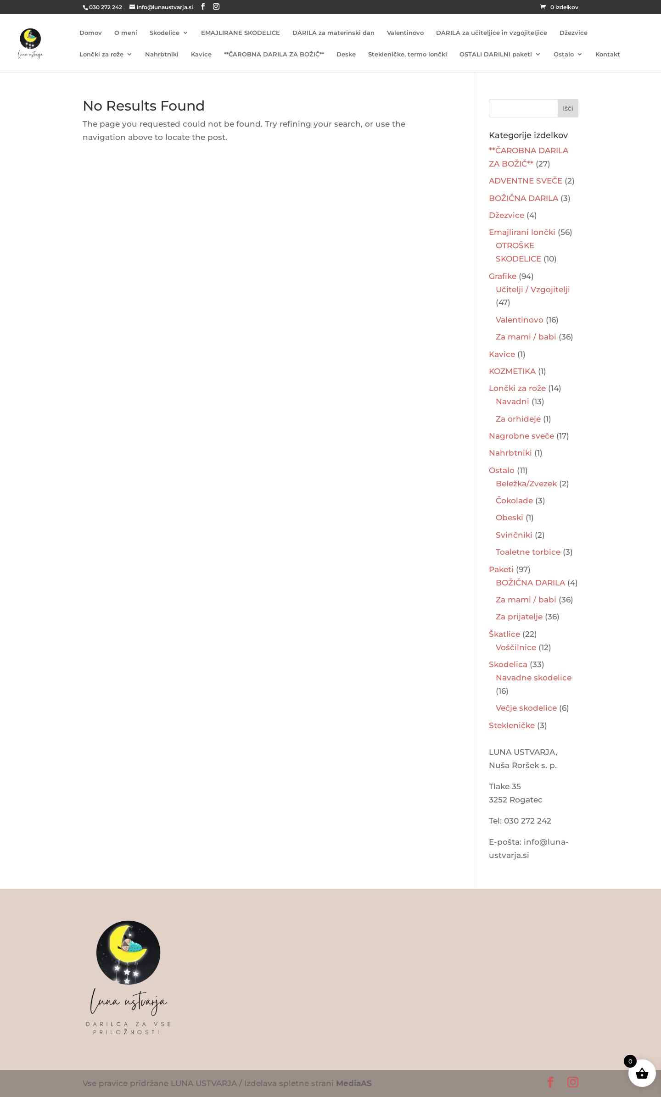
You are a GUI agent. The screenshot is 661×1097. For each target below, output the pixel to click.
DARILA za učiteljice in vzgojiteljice (491, 32)
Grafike (502, 276)
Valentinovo (405, 32)
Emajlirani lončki (522, 232)
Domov (90, 32)
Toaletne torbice (528, 552)
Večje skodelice (526, 708)
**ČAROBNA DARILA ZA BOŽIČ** (274, 54)
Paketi (501, 569)
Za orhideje (518, 418)
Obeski (509, 517)
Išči (568, 108)
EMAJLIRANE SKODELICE (240, 32)
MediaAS (354, 1083)
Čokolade (514, 500)
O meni (125, 32)
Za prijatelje (519, 616)
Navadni (512, 401)
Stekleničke (512, 725)
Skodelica (508, 664)
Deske (346, 54)
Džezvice (574, 32)
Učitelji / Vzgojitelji (533, 289)
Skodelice (164, 32)
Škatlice (504, 634)
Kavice (201, 54)
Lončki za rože (101, 54)
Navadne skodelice (533, 677)
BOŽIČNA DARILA (523, 198)
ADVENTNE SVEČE (525, 180)
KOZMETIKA (512, 371)
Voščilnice (516, 647)
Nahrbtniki (162, 54)
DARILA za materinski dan (333, 32)
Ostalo (564, 54)
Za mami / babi (526, 336)
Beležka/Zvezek (526, 483)
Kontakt (607, 54)
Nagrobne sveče (521, 435)
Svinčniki (514, 535)
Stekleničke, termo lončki (407, 54)
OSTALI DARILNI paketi (495, 54)
